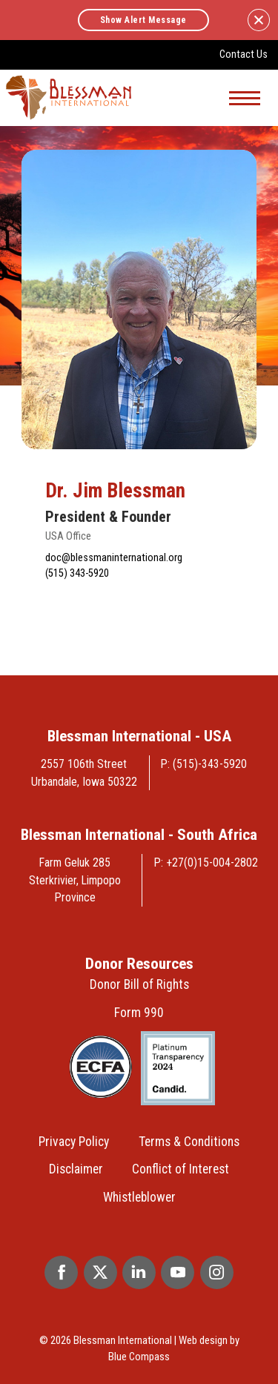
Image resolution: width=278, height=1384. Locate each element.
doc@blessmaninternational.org (113, 558)
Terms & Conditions (189, 1141)
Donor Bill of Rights (139, 984)
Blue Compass (139, 1356)
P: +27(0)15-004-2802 (206, 862)
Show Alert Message (143, 20)
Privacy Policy (74, 1141)
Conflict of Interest (180, 1169)
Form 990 (139, 1012)
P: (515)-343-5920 (204, 764)
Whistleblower (139, 1197)
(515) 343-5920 (77, 573)
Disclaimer (76, 1169)
